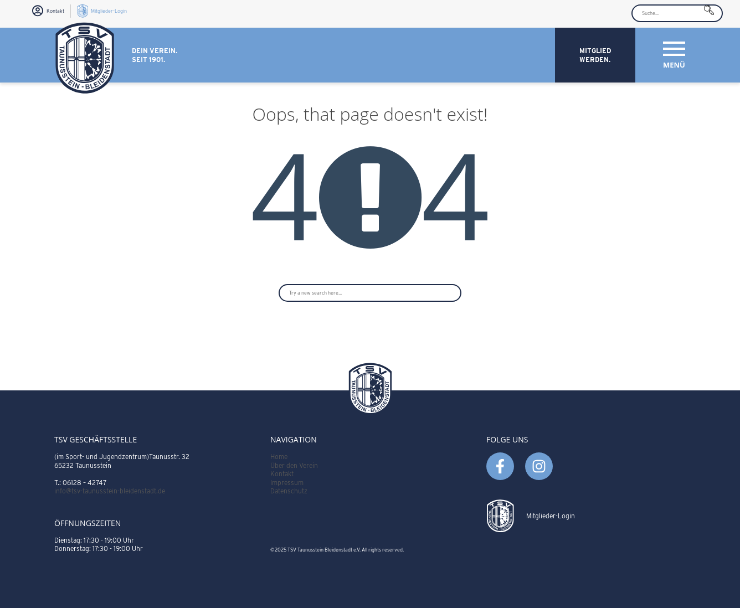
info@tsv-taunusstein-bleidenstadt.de (109, 491)
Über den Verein (294, 465)
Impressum (287, 482)
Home (278, 456)
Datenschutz (288, 491)
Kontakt (282, 474)
